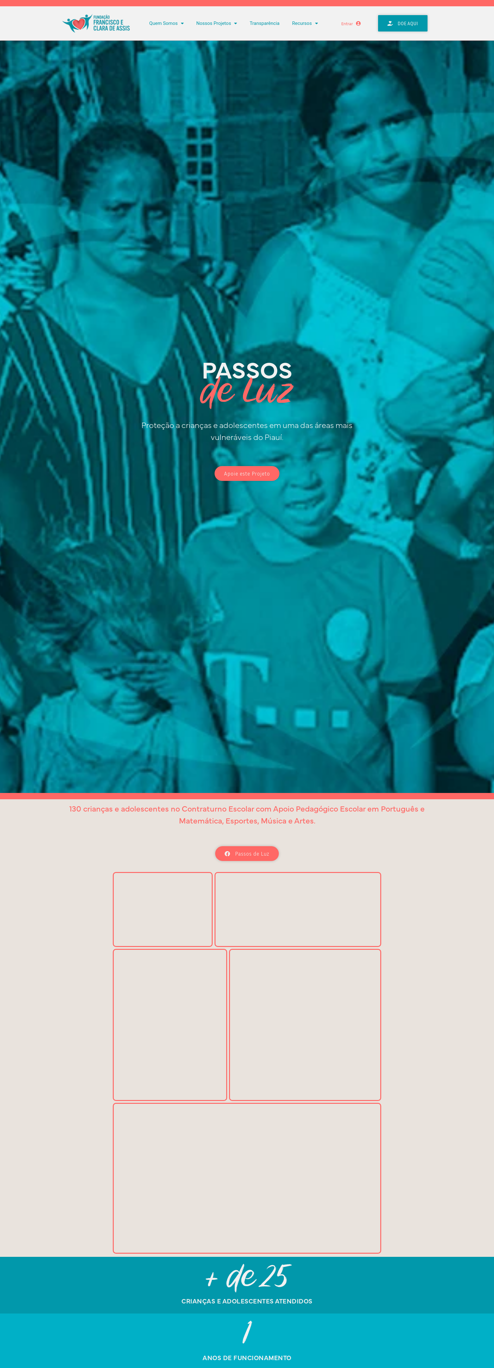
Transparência (264, 23)
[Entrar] (358, 23)
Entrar (347, 23)
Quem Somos (166, 23)
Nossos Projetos (216, 23)
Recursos (305, 23)
